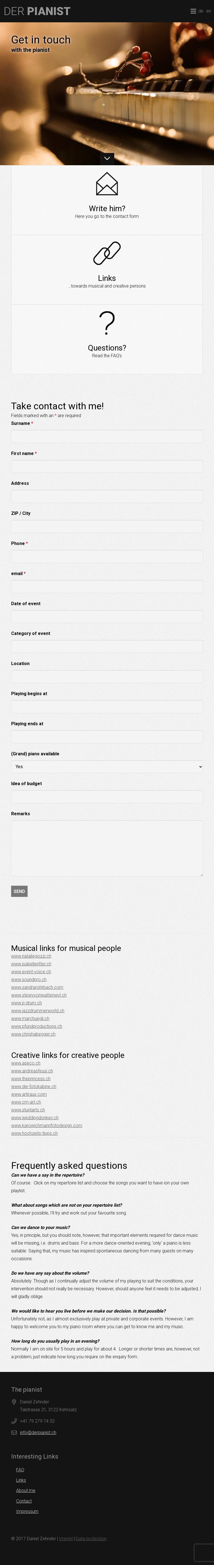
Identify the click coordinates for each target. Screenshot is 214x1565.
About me (25, 1490)
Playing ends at (27, 723)
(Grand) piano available (35, 753)
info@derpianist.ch (38, 1432)
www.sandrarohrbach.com (37, 987)
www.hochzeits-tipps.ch (34, 1133)
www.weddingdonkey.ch (35, 1117)
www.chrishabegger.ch (33, 1034)
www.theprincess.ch (30, 1078)
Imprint (66, 1538)
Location (20, 663)
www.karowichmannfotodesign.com (46, 1125)
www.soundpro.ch (29, 979)
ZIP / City (20, 513)
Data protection (91, 1538)
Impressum (27, 1511)
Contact (24, 1501)
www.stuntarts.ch (28, 1110)
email (18, 573)
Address (20, 483)
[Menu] (193, 11)
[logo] (37, 11)
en (208, 11)
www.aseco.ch (25, 1063)
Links (21, 1480)
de (200, 11)
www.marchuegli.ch (30, 1018)
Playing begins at (29, 693)
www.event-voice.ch (31, 971)
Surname (22, 423)
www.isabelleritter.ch (31, 964)
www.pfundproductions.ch (36, 1026)
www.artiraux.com (29, 1094)
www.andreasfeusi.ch (32, 1071)
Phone (19, 543)
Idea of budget (26, 783)
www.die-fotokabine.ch (33, 1086)
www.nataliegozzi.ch (31, 956)
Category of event (30, 633)
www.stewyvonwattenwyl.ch (39, 995)
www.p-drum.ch (26, 1003)
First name (24, 453)
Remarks (20, 813)
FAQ (20, 1469)
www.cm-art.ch (26, 1102)
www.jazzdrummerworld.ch (37, 1010)
